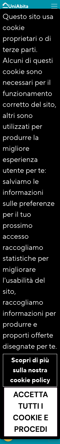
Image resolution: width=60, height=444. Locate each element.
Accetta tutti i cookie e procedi (30, 411)
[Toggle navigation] (54, 6)
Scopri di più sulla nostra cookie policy (30, 370)
